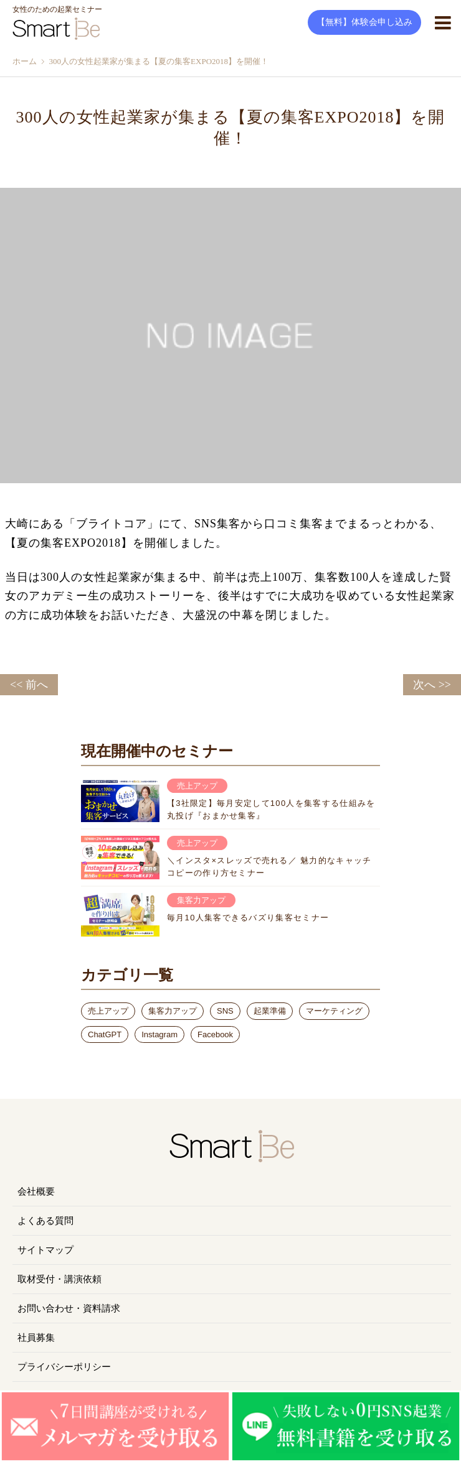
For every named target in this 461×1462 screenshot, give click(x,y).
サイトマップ (45, 1250)
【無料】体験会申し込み (364, 22)
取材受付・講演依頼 (59, 1279)
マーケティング (334, 1011)
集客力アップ (172, 1011)
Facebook (215, 1034)
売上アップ (108, 1011)
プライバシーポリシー (64, 1367)
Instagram (159, 1034)
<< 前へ (29, 684)
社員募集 (36, 1338)
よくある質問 (45, 1221)
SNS (225, 1011)
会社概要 (36, 1191)
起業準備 (270, 1011)
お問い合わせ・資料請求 (68, 1308)
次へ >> (432, 684)
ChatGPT (104, 1034)
